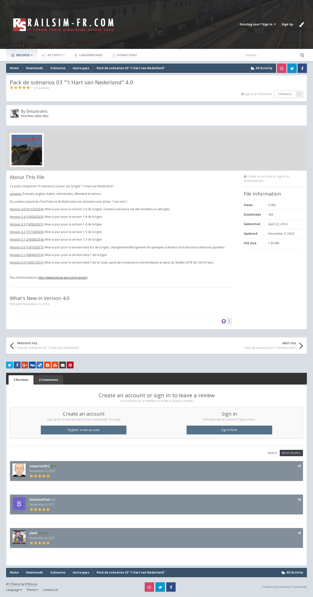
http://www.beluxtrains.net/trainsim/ (63, 278)
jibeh (33, 533)
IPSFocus (31, 584)
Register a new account (84, 430)
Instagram (281, 68)
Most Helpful (291, 453)
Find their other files (34, 116)
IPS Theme (13, 584)
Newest (272, 453)
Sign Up (287, 24)
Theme (32, 590)
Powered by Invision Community (284, 587)
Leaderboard (90, 55)
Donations (126, 55)
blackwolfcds (40, 500)
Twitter (292, 68)
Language (14, 590)
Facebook (302, 68)
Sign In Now (229, 430)
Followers (284, 94)
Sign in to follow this (258, 94)
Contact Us (50, 590)
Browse (24, 55)
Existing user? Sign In (258, 24)
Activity (56, 55)
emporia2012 (40, 466)
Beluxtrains (36, 111)
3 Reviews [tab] (21, 380)
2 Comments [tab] (48, 380)
